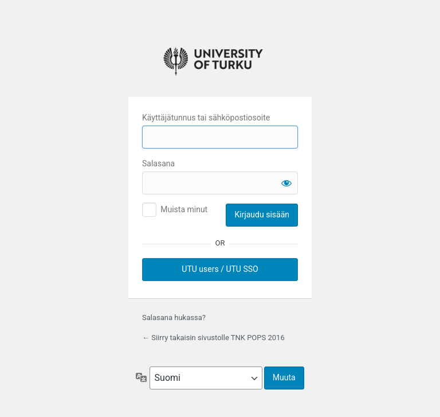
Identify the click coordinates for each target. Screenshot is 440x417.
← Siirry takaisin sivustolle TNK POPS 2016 (213, 337)
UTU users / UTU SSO (220, 269)
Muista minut (183, 209)
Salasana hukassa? (174, 317)
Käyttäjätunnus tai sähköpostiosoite (206, 117)
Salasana (158, 163)
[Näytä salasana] (286, 183)
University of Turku (220, 59)
